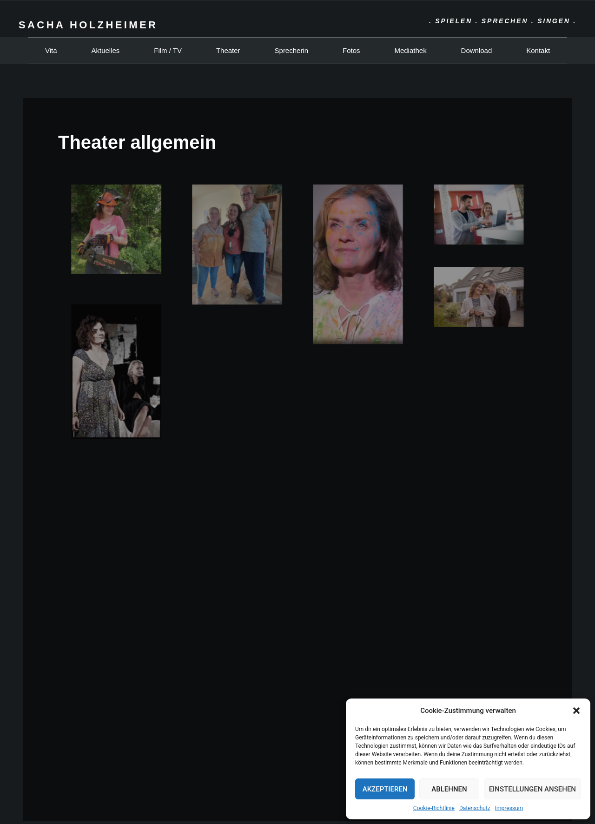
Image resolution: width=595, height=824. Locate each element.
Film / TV (168, 50)
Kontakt (538, 50)
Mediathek (410, 50)
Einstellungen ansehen (532, 789)
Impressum (509, 808)
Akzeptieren (385, 789)
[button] (576, 710)
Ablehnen (449, 789)
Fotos (351, 50)
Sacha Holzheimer (88, 25)
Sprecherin (292, 50)
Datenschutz (474, 808)
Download (476, 50)
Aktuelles (105, 50)
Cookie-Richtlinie (434, 808)
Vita (51, 50)
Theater (228, 50)
